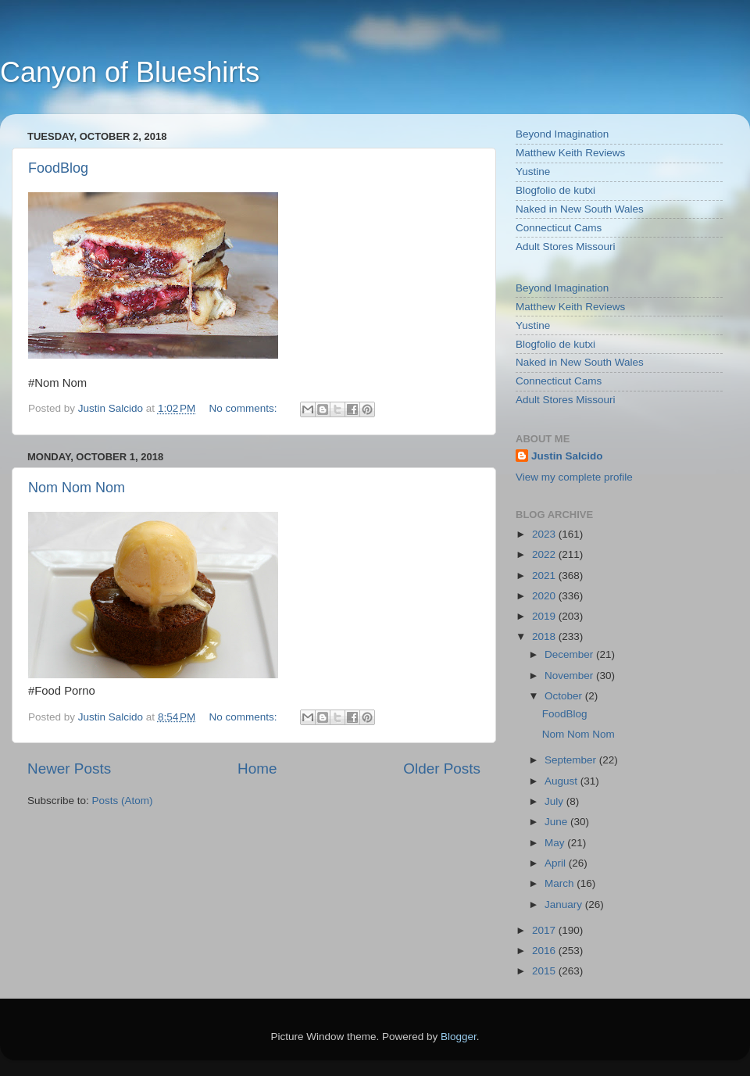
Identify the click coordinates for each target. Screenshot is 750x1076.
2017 (545, 930)
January (565, 904)
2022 (545, 554)
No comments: (244, 408)
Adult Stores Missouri (566, 246)
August (562, 781)
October (565, 696)
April (557, 863)
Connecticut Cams (559, 228)
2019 (545, 616)
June (557, 822)
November (570, 675)
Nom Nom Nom (76, 487)
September (572, 760)
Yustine (533, 171)
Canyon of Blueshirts (129, 72)
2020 (545, 596)
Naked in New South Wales (580, 209)
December (570, 654)
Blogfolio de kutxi (555, 190)
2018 (545, 636)
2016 (545, 950)
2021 (545, 575)
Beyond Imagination (562, 134)
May (556, 843)
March (561, 883)
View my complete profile (574, 477)
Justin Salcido (567, 456)
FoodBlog (58, 168)
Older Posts (441, 768)
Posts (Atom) (122, 800)
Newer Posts (69, 768)
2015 (545, 971)
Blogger (459, 1036)
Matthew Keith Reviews (570, 153)
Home (257, 768)
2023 (545, 534)
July (555, 801)
